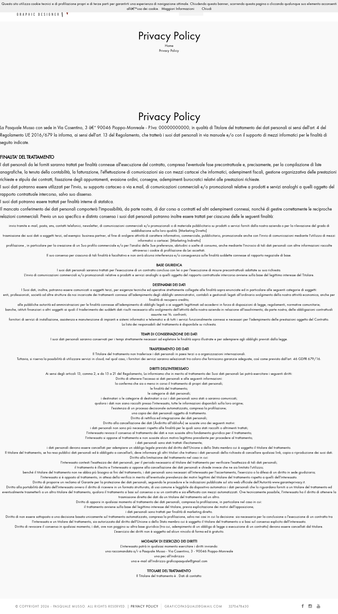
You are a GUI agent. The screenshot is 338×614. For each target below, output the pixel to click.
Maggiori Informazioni (177, 8)
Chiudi (207, 8)
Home (169, 45)
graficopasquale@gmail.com (193, 606)
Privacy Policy (144, 606)
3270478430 (239, 606)
